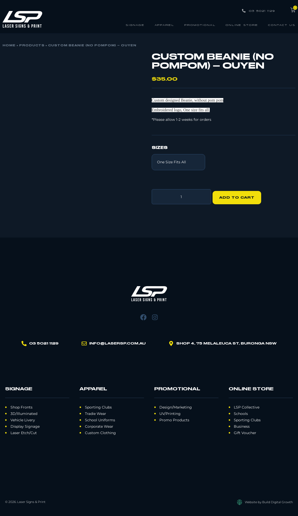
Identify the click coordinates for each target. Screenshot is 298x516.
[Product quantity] (181, 195)
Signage (135, 25)
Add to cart (239, 195)
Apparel (164, 25)
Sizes (160, 148)
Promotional (200, 25)
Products (32, 45)
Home (9, 45)
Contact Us (281, 25)
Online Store (242, 25)
